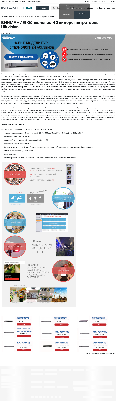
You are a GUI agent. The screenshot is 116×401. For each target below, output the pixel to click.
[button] (99, 2)
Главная (4, 16)
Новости (11, 16)
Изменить (66, 15)
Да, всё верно (82, 15)
